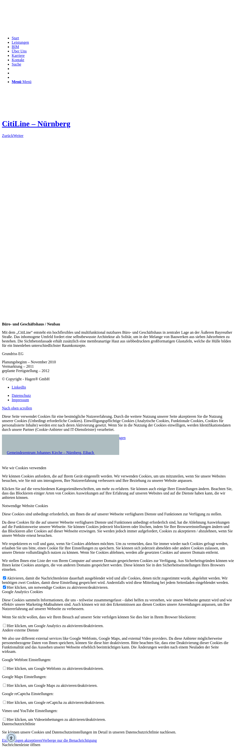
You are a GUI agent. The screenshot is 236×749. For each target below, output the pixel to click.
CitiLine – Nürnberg (36, 123)
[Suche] (16, 64)
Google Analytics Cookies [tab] (22, 592)
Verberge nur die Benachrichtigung (69, 740)
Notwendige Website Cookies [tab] (25, 506)
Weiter (18, 136)
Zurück (7, 136)
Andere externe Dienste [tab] (20, 630)
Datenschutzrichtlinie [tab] (18, 724)
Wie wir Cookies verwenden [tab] (24, 468)
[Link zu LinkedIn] (19, 387)
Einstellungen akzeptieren (22, 740)
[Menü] (21, 82)
